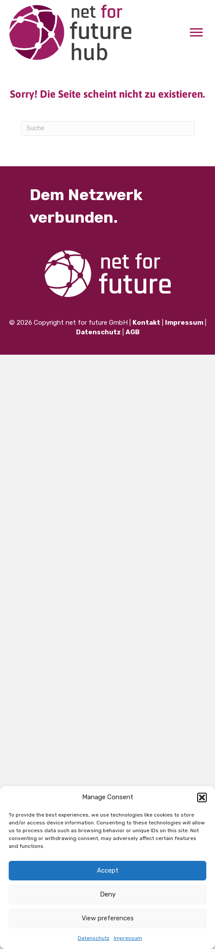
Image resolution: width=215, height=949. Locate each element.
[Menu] (196, 32)
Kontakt (146, 322)
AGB (132, 332)
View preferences (108, 918)
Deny (108, 894)
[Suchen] (108, 128)
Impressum (128, 938)
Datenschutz (93, 938)
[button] (202, 797)
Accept (108, 870)
